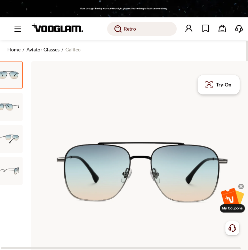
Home (14, 49)
